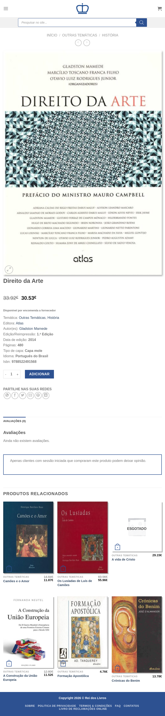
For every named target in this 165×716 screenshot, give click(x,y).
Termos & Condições (95, 705)
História (110, 35)
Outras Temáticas (79, 35)
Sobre (30, 705)
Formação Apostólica (73, 676)
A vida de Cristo (123, 559)
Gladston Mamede (33, 328)
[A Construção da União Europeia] (28, 632)
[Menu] (5, 8)
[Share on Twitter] (22, 395)
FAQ (118, 705)
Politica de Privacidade (57, 705)
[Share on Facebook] (14, 395)
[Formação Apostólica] (82, 632)
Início (52, 35)
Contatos (131, 705)
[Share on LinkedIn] (45, 395)
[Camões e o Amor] (28, 537)
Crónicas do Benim (126, 680)
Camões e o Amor (16, 581)
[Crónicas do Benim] (137, 634)
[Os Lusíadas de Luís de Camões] (82, 537)
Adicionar (39, 374)
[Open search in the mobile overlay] (82, 22)
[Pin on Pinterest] (38, 395)
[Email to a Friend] (30, 395)
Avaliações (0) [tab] (14, 421)
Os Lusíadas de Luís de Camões (74, 583)
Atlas (20, 323)
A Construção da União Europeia (20, 677)
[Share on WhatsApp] (7, 395)
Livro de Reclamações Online (83, 708)
